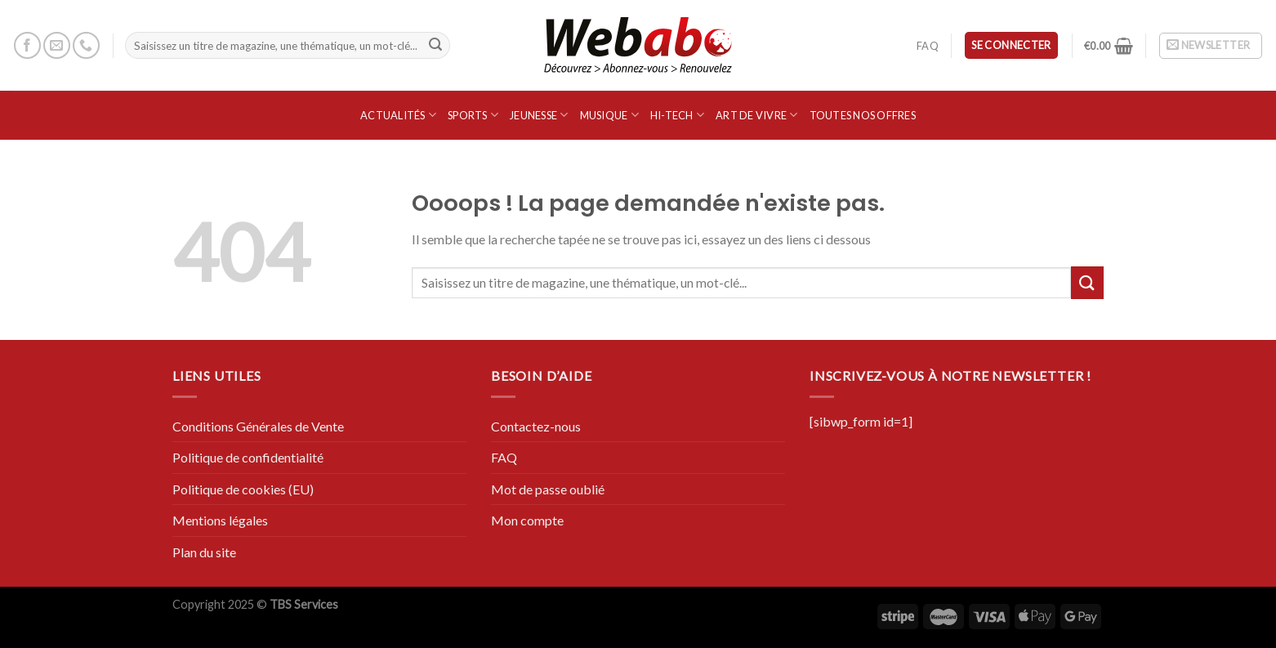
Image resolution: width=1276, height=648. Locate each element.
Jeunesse (539, 115)
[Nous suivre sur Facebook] (27, 45)
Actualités (398, 115)
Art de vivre (757, 115)
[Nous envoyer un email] (56, 45)
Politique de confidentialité (247, 457)
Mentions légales (220, 520)
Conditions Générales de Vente (258, 426)
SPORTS (473, 115)
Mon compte (527, 520)
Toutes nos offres (863, 115)
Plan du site (204, 552)
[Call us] (86, 45)
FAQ (928, 45)
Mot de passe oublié (548, 489)
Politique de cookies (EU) (243, 489)
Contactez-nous (536, 426)
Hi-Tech (677, 115)
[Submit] (435, 46)
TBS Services (304, 604)
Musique (609, 115)
